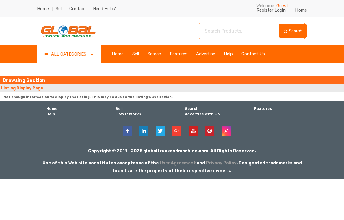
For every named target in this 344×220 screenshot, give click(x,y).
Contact (77, 8)
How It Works (128, 114)
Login (280, 10)
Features (178, 54)
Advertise (205, 54)
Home (43, 8)
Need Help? (104, 8)
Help (228, 54)
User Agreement (177, 162)
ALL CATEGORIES (69, 55)
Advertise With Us (202, 114)
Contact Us (253, 54)
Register (264, 10)
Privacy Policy (221, 162)
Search (292, 30)
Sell (59, 8)
